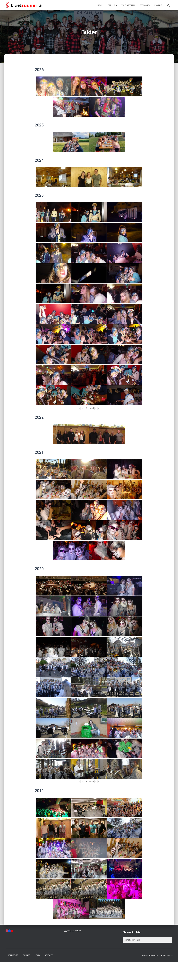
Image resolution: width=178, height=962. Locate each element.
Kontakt (158, 5)
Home (99, 5)
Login (37, 955)
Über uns (112, 5)
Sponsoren (145, 5)
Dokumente (13, 955)
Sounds (26, 955)
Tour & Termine (128, 5)
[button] (116, 5)
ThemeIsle (167, 955)
